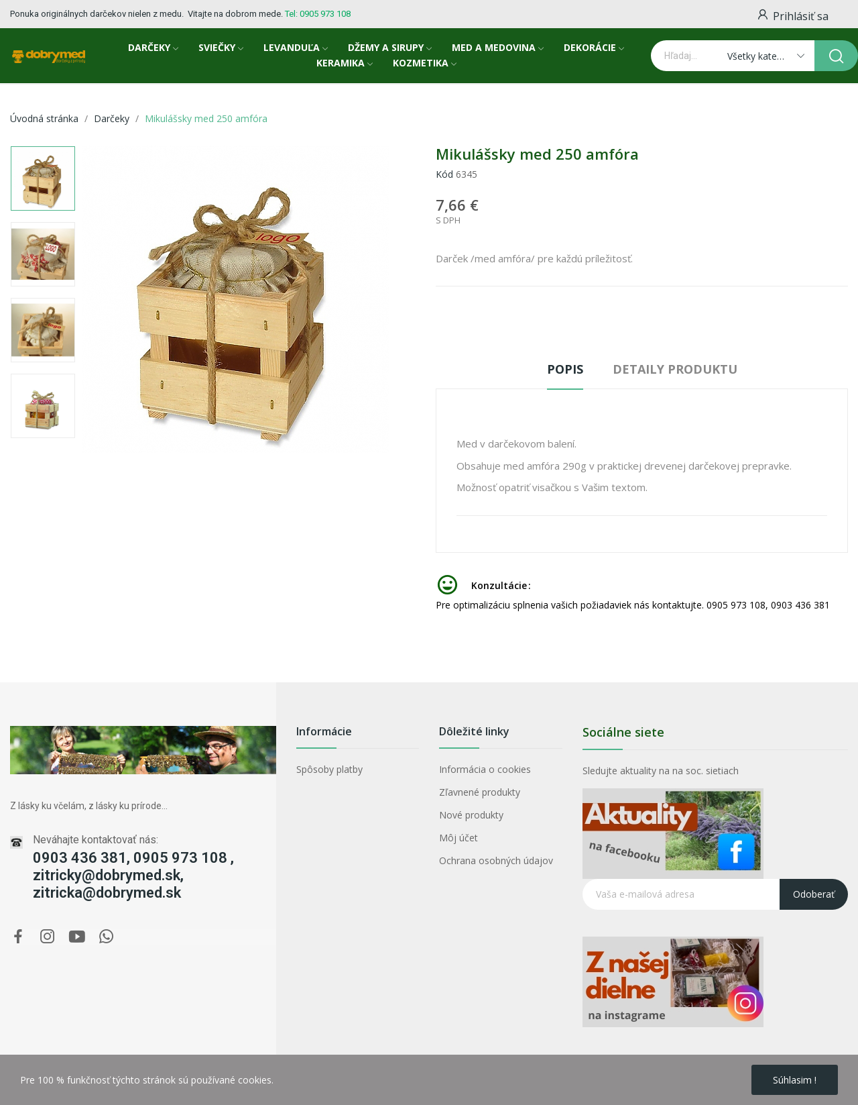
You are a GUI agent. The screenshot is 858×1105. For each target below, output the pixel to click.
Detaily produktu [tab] (675, 369)
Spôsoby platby (329, 769)
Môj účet (458, 837)
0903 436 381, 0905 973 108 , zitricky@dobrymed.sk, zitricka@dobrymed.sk (133, 875)
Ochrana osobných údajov (496, 860)
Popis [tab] (565, 369)
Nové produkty (471, 814)
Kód (444, 174)
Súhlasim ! (794, 1079)
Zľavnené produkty (479, 792)
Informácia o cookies (485, 769)
